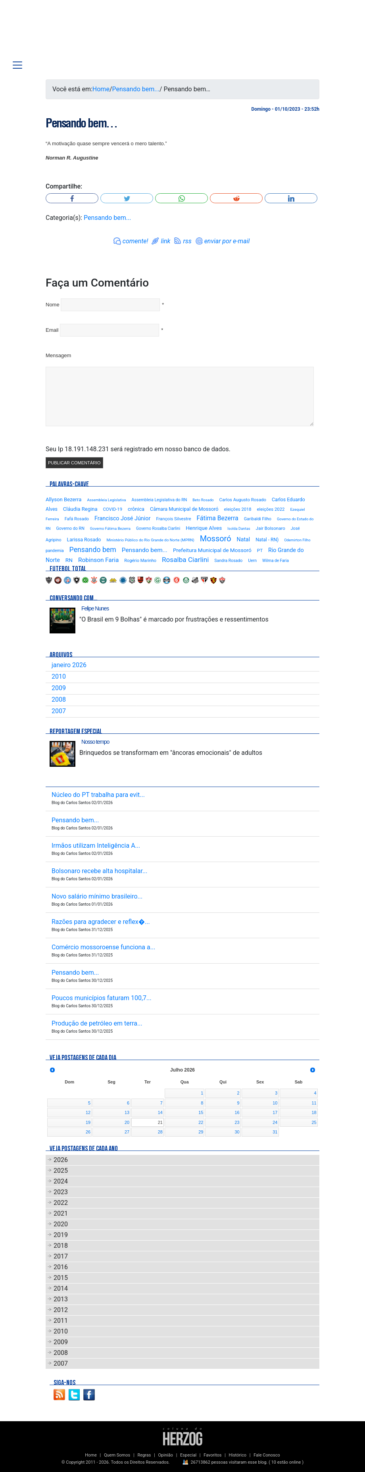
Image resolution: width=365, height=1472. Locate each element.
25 (313, 1122)
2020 (61, 1224)
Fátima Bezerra (217, 518)
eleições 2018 (238, 509)
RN (69, 560)
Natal (243, 539)
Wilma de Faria (275, 560)
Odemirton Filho (297, 540)
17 (275, 1112)
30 (237, 1131)
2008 (59, 699)
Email (52, 330)
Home (101, 89)
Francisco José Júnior (122, 518)
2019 (61, 1235)
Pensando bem (92, 550)
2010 (59, 676)
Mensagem (58, 355)
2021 (61, 1213)
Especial (188, 1455)
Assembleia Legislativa (106, 500)
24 (275, 1122)
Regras (144, 1455)
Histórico (237, 1455)
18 (313, 1112)
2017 (61, 1256)
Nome (53, 305)
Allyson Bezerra (63, 499)
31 (275, 1131)
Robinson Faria (98, 560)
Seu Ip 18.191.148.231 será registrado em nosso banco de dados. (138, 449)
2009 (59, 688)
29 (200, 1131)
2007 (59, 711)
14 (160, 1112)
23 (237, 1122)
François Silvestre (173, 518)
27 (127, 1131)
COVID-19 (112, 509)
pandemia (55, 550)
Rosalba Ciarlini (185, 560)
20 (127, 1122)
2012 (61, 1310)
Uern (252, 560)
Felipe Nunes (95, 608)
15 (200, 1112)
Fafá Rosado (77, 518)
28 (160, 1131)
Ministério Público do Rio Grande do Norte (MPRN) (150, 540)
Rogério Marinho (140, 560)
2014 (61, 1288)
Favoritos (212, 1455)
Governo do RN (70, 528)
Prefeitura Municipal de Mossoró (212, 550)
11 (313, 1103)
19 (88, 1122)
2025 (61, 1170)
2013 (61, 1299)
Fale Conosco (267, 1455)
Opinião (165, 1455)
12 (88, 1112)
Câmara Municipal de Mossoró (184, 509)
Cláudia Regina (80, 509)
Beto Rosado (202, 500)
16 (237, 1112)
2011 (61, 1320)
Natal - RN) (267, 540)
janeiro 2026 (69, 665)
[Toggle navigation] (17, 65)
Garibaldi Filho (257, 518)
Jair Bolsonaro (270, 528)
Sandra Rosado (228, 560)
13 (127, 1112)
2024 (61, 1181)
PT (260, 550)
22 (200, 1122)
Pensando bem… (81, 123)
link (165, 241)
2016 (61, 1267)
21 (160, 1122)
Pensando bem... (135, 89)
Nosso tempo (95, 742)
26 (88, 1131)
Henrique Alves (204, 528)
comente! (135, 241)
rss (187, 241)
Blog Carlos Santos (57, 32)
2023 (61, 1192)
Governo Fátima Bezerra (110, 528)
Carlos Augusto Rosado (242, 499)
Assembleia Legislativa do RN (159, 499)
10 (275, 1103)
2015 (61, 1278)
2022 (61, 1202)
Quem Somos (117, 1455)
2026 (61, 1160)
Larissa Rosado (84, 540)
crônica (136, 509)
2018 (61, 1245)
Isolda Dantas (238, 528)
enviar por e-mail (227, 241)
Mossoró (215, 538)
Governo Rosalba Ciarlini (158, 528)
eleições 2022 (270, 509)
